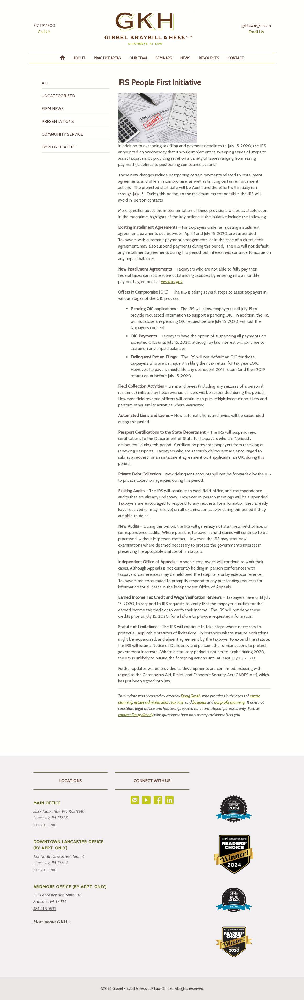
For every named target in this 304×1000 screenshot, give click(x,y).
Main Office (47, 803)
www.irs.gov (172, 281)
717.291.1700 (44, 825)
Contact (236, 58)
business (199, 702)
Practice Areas (107, 58)
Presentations (58, 121)
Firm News (53, 108)
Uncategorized (58, 95)
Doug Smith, (191, 695)
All (45, 83)
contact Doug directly (135, 714)
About (79, 58)
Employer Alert (59, 147)
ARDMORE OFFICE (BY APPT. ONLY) (70, 886)
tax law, (177, 702)
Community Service (62, 134)
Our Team (138, 58)
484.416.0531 (44, 908)
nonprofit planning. (230, 702)
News (185, 58)
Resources (209, 58)
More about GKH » (52, 921)
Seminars (163, 58)
